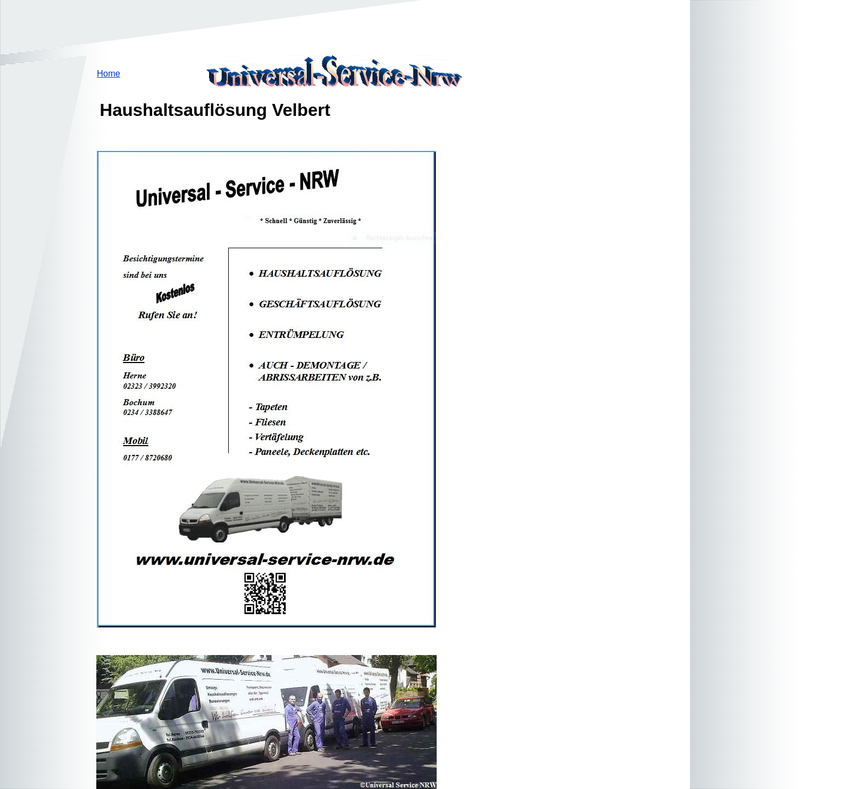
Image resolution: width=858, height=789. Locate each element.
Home (108, 73)
